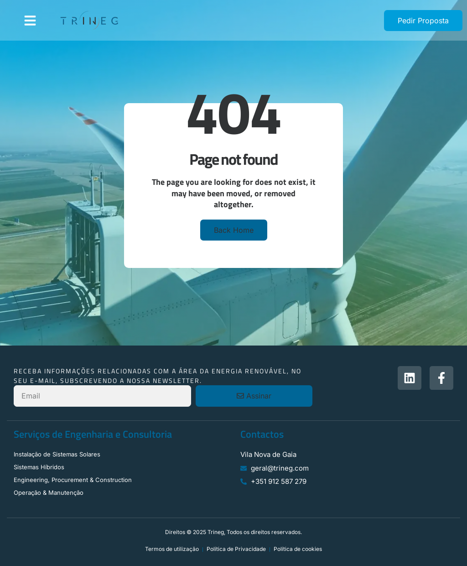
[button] (30, 20)
